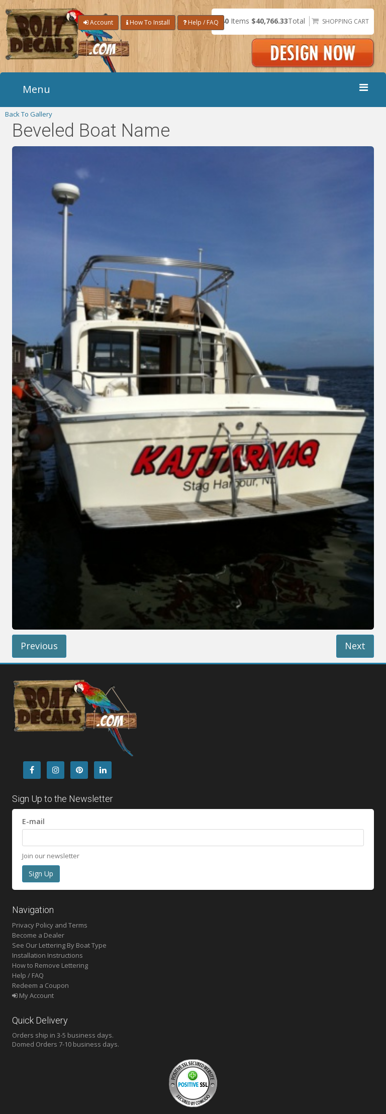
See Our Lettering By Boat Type (59, 945)
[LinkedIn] (103, 770)
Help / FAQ (201, 22)
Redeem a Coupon (40, 985)
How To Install (148, 22)
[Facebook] (32, 770)
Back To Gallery (28, 114)
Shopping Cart (345, 21)
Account (98, 22)
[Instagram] (55, 770)
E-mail (33, 821)
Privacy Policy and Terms (49, 925)
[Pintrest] (79, 770)
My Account (33, 995)
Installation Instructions (47, 955)
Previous (39, 646)
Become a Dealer (38, 935)
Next (355, 646)
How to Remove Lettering (50, 965)
